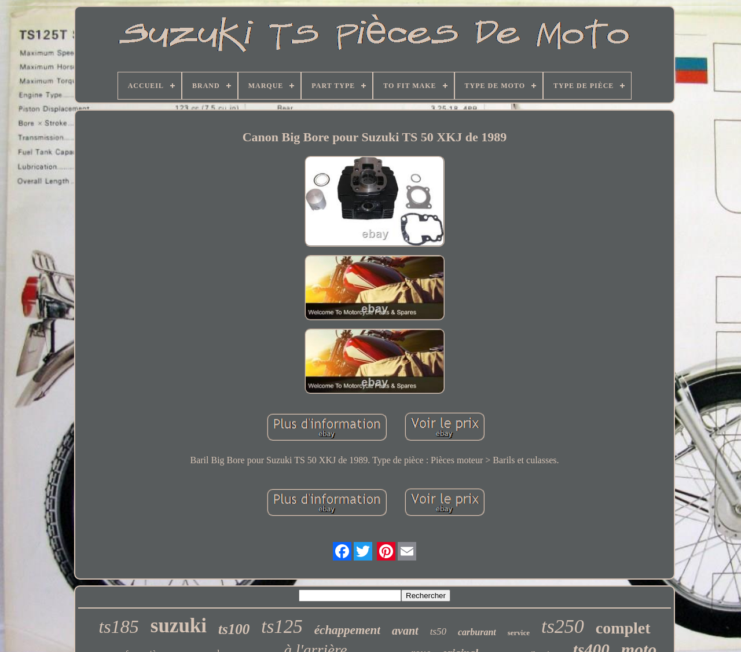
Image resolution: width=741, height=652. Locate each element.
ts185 (118, 626)
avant (405, 630)
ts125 (282, 626)
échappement (347, 630)
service (519, 632)
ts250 (562, 626)
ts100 (234, 629)
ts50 (438, 631)
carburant (477, 632)
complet (623, 628)
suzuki (179, 625)
